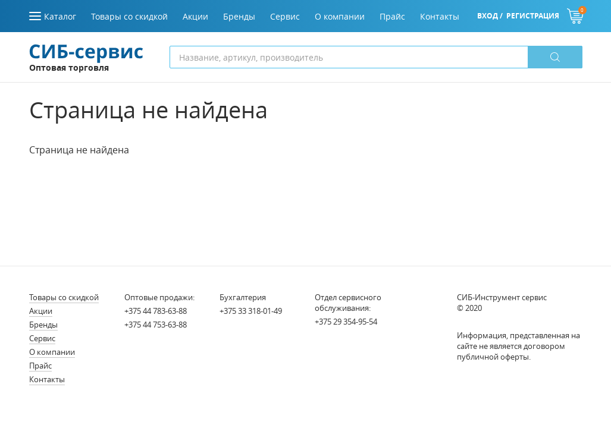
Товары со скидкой (64, 297)
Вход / (490, 16)
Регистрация (532, 16)
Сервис (42, 338)
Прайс (40, 365)
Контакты (47, 379)
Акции (40, 311)
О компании (52, 352)
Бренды (43, 324)
